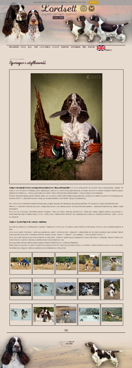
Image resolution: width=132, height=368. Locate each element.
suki (36, 46)
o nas (23, 46)
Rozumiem (93, 2)
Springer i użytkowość (19, 59)
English (104, 48)
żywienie (65, 46)
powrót (66, 330)
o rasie (55, 46)
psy (30, 46)
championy (76, 46)
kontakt (91, 46)
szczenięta (44, 46)
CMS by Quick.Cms (66, 346)
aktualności (14, 46)
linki (84, 46)
